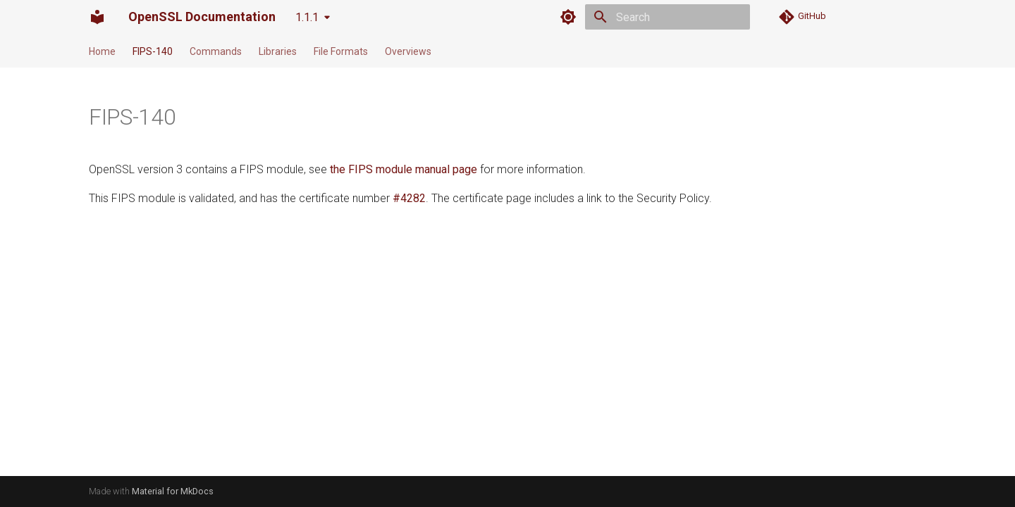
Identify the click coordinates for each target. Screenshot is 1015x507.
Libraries (278, 51)
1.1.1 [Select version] (307, 17)
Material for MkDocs (173, 491)
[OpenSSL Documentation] (97, 17)
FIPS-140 (153, 51)
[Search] (667, 17)
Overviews (408, 51)
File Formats (341, 51)
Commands (216, 51)
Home (102, 51)
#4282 (409, 198)
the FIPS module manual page (403, 169)
